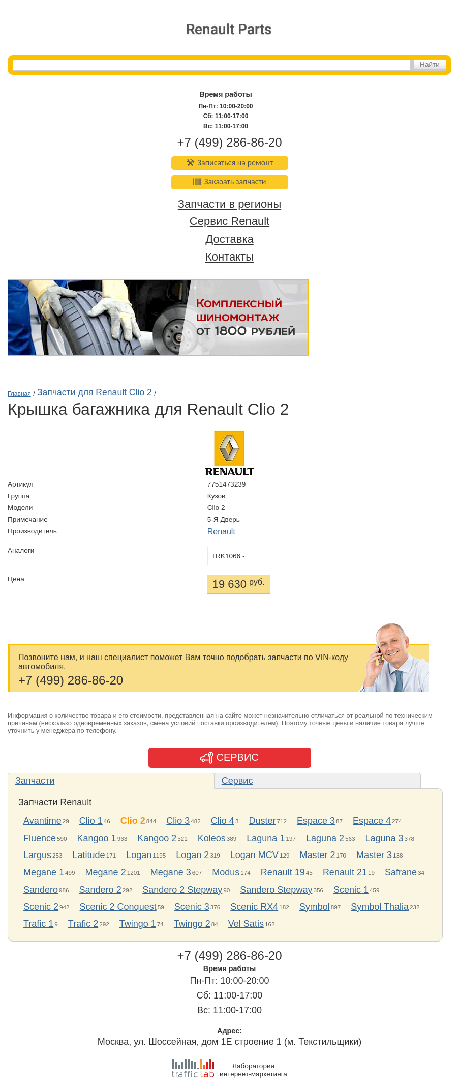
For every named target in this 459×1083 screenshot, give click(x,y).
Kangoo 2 (156, 838)
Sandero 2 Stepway (182, 890)
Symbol (314, 907)
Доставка (229, 239)
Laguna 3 (384, 838)
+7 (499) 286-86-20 (229, 142)
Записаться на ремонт (229, 162)
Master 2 (317, 855)
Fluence (39, 838)
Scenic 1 (351, 890)
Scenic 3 (191, 907)
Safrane (401, 872)
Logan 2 (192, 855)
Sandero (40, 890)
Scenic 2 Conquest (118, 907)
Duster (262, 821)
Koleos (212, 838)
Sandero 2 (100, 890)
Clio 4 (222, 821)
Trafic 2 (83, 924)
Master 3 (374, 855)
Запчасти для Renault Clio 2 (94, 392)
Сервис (237, 781)
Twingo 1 (137, 924)
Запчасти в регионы (229, 203)
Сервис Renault (229, 221)
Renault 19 (283, 872)
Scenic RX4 (254, 907)
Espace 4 (372, 821)
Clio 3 (178, 821)
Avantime (42, 821)
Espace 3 (316, 821)
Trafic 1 (38, 924)
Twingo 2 (192, 924)
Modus (225, 872)
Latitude (89, 855)
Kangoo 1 (96, 838)
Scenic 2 (40, 907)
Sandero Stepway (276, 890)
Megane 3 (170, 872)
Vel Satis (246, 924)
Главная (19, 393)
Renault (221, 531)
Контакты (229, 256)
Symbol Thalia (380, 907)
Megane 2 (105, 872)
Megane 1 (43, 872)
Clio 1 (91, 821)
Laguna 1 (266, 838)
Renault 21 (345, 872)
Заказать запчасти (229, 181)
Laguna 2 (325, 838)
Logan (138, 855)
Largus (37, 855)
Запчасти (34, 781)
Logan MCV (254, 855)
